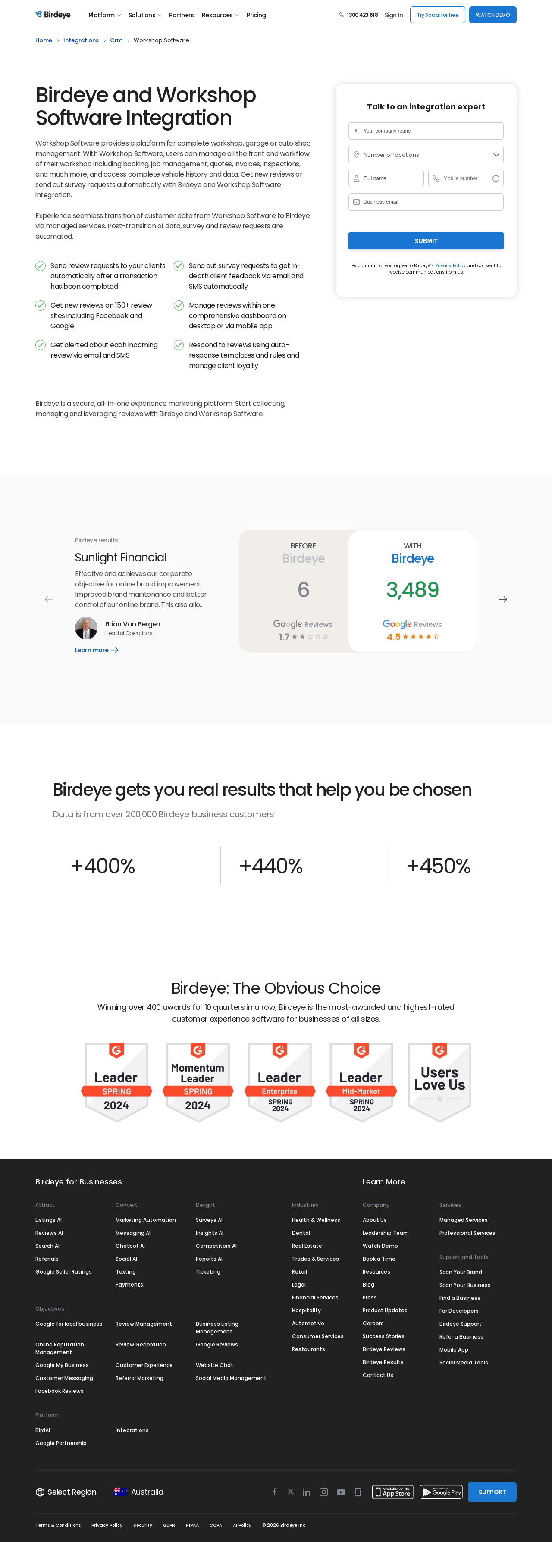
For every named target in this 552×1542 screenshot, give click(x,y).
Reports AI (209, 1258)
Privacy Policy (450, 265)
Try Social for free (437, 15)
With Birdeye (412, 553)
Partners (181, 15)
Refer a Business (461, 1336)
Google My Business (62, 1365)
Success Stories (384, 1336)
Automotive (308, 1323)
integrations (81, 40)
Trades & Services (315, 1258)
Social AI (126, 1258)
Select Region (65, 1492)
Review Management (144, 1323)
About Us (375, 1220)
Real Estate (307, 1245)
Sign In (394, 15)
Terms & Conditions (58, 1525)
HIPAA (192, 1525)
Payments (129, 1284)
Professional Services (467, 1233)
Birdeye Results (383, 1362)
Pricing (256, 15)
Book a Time (379, 1258)
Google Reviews (217, 1344)
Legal (299, 1284)
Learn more (103, 650)
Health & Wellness (316, 1220)
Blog (368, 1284)
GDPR (169, 1525)
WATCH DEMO (493, 15)
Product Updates (385, 1310)
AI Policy (242, 1525)
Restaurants (308, 1349)
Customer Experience (144, 1365)
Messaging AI (133, 1233)
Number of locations (390, 155)
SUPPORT (492, 1492)
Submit (426, 240)
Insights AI (209, 1233)
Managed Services (463, 1220)
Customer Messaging (64, 1378)
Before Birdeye (303, 553)
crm (116, 40)
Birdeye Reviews (384, 1349)
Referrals (47, 1258)
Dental (301, 1233)
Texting (126, 1271)
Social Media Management (231, 1378)
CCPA (216, 1525)
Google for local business (69, 1323)
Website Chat (214, 1365)
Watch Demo (380, 1245)
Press (370, 1297)
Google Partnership (61, 1443)
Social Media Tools (463, 1362)
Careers (373, 1323)
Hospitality (306, 1310)
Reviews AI (49, 1233)
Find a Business (459, 1298)
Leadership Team (386, 1233)
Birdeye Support (460, 1323)
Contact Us (378, 1375)
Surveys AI (209, 1220)
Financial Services (315, 1297)
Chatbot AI (130, 1245)
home (43, 40)
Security (142, 1525)
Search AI (47, 1245)
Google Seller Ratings (63, 1271)
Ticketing (208, 1271)
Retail (299, 1271)
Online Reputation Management (59, 1348)
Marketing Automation (146, 1220)
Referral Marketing (139, 1378)
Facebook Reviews (59, 1391)
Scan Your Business (465, 1285)
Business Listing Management (217, 1327)
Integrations (132, 1430)
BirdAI (42, 1430)
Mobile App (453, 1349)
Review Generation (141, 1344)
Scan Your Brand (460, 1272)
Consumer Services (318, 1336)
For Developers (459, 1311)
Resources (220, 15)
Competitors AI (216, 1245)
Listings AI (48, 1220)
